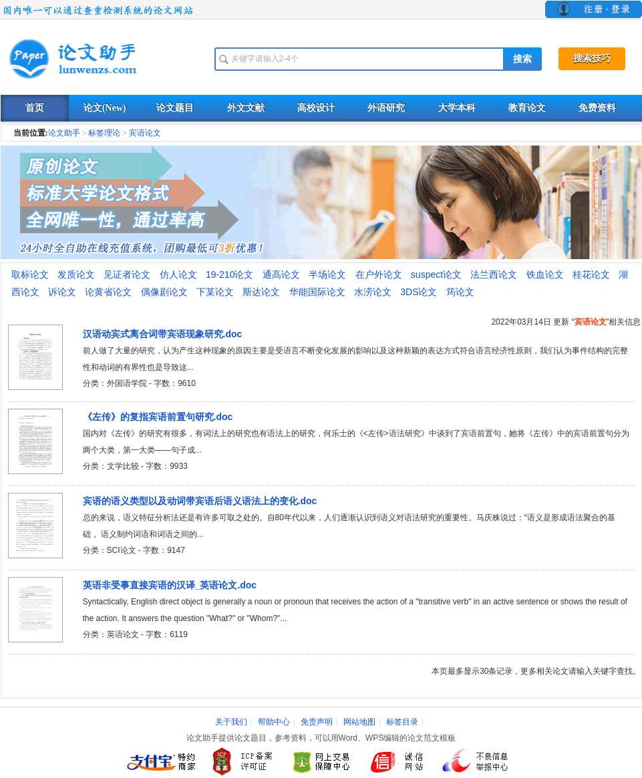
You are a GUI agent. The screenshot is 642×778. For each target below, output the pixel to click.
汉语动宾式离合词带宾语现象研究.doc (163, 334)
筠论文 (460, 291)
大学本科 (457, 108)
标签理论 (104, 133)
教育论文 (527, 108)
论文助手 (64, 133)
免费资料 (597, 108)
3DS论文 (418, 291)
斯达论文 (261, 291)
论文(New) (105, 108)
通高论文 (281, 274)
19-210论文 (230, 274)
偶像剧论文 (164, 291)
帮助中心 (274, 722)
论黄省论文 (108, 291)
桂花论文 (591, 274)
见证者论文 (127, 274)
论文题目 (175, 108)
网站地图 (359, 722)
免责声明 (317, 722)
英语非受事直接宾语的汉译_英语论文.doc (170, 585)
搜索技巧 (592, 58)
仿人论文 (178, 274)
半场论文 (327, 274)
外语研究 (386, 108)
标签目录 (402, 722)
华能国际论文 (317, 291)
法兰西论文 (493, 274)
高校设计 (316, 108)
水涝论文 (372, 291)
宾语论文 (145, 133)
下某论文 (215, 291)
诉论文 (62, 291)
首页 (34, 108)
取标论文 (30, 274)
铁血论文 (545, 274)
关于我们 (231, 722)
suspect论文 (436, 274)
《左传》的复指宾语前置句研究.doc (158, 416)
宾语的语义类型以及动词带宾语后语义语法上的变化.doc (200, 501)
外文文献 (246, 108)
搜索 (522, 59)
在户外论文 (378, 274)
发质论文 (76, 274)
